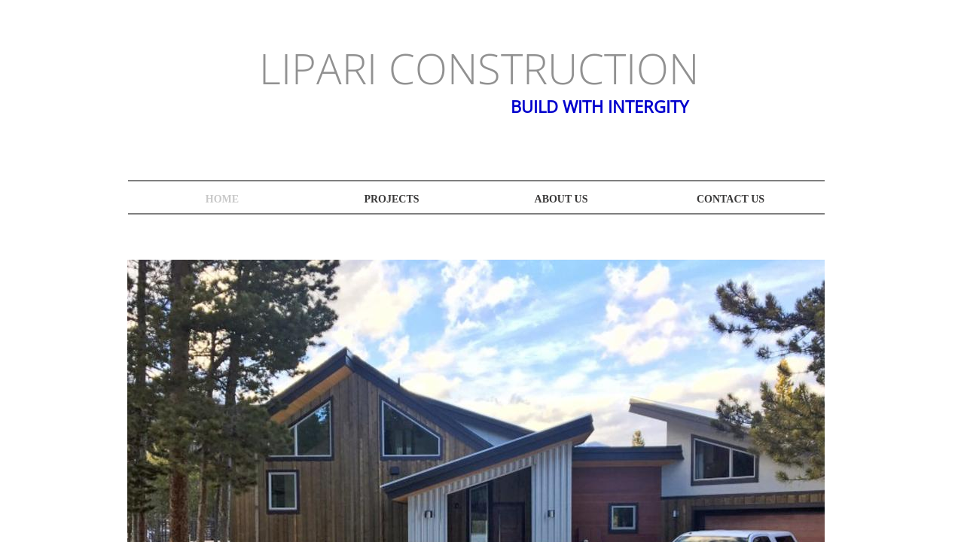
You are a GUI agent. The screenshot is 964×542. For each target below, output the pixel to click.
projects (391, 199)
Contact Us (730, 199)
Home (222, 199)
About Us (561, 199)
